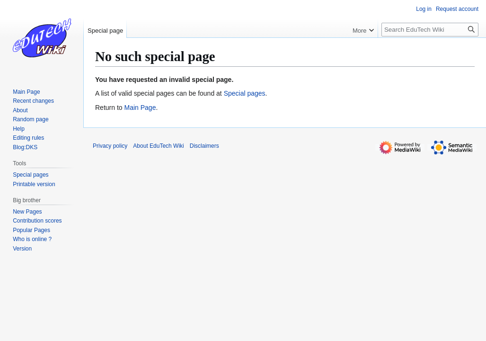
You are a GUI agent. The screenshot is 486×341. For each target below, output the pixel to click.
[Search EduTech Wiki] (429, 29)
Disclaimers (204, 146)
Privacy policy (110, 146)
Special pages (244, 93)
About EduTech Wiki (158, 146)
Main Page (140, 107)
